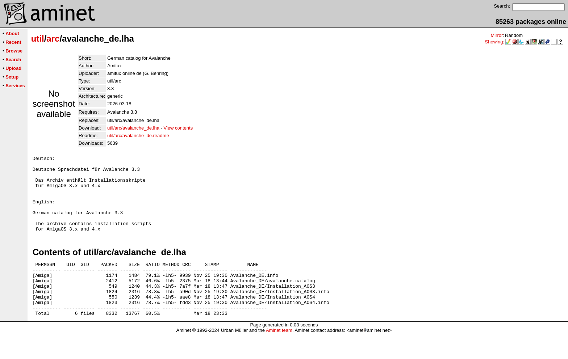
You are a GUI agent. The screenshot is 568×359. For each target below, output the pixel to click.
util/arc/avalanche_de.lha (133, 128)
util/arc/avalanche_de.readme (138, 135)
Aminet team (279, 356)
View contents (178, 128)
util (37, 38)
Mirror (496, 35)
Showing (494, 42)
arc (52, 38)
